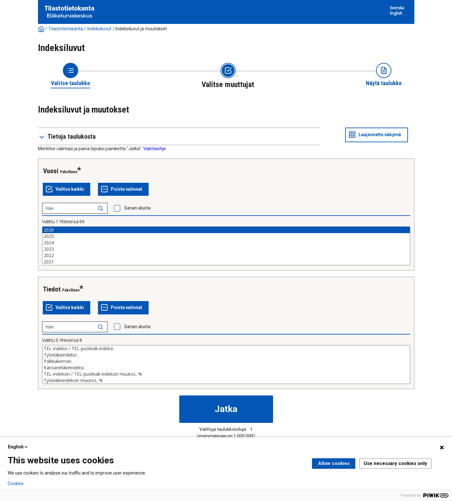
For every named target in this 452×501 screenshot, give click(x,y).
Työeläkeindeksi (226, 355)
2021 (226, 262)
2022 (226, 255)
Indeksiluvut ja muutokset (141, 28)
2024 (226, 242)
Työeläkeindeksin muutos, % (226, 380)
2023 (226, 249)
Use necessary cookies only (395, 463)
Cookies (16, 483)
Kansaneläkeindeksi (226, 368)
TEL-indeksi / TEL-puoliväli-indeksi (226, 348)
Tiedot (52, 289)
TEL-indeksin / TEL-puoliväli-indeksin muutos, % (226, 374)
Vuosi (50, 171)
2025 (226, 236)
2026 (226, 230)
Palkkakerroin (226, 361)
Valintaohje (154, 148)
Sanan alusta (137, 207)
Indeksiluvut (99, 28)
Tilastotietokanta (65, 28)
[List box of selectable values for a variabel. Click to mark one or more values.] (226, 245)
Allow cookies (334, 463)
